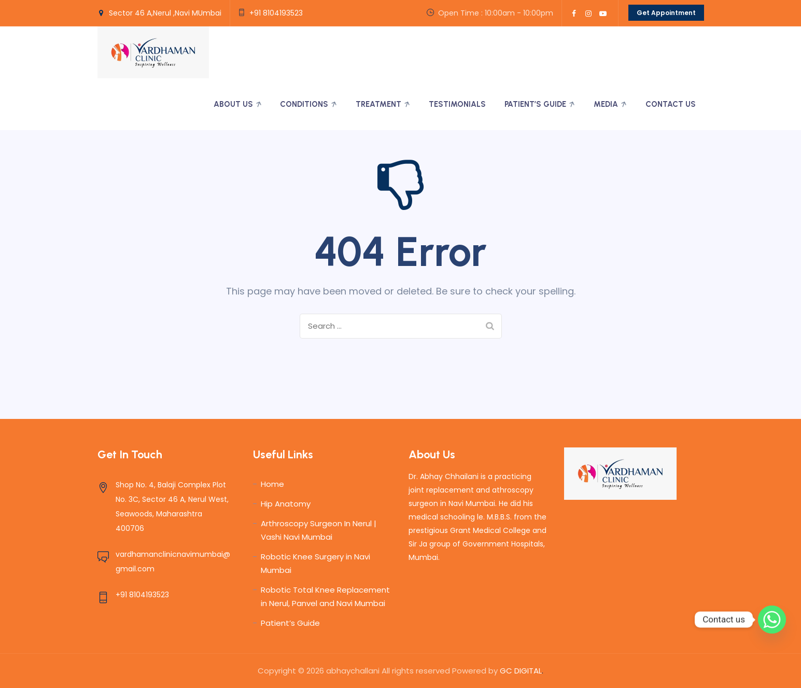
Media (606, 104)
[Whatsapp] (772, 620)
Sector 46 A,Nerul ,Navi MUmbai (165, 13)
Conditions (304, 104)
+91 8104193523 (276, 13)
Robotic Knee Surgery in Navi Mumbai (315, 563)
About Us (233, 104)
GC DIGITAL (520, 670)
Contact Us (670, 104)
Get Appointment (666, 12)
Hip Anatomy (286, 503)
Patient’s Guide (535, 104)
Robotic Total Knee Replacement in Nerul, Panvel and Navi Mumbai (325, 596)
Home (272, 484)
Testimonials (457, 104)
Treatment (378, 104)
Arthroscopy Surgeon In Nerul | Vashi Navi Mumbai (318, 530)
